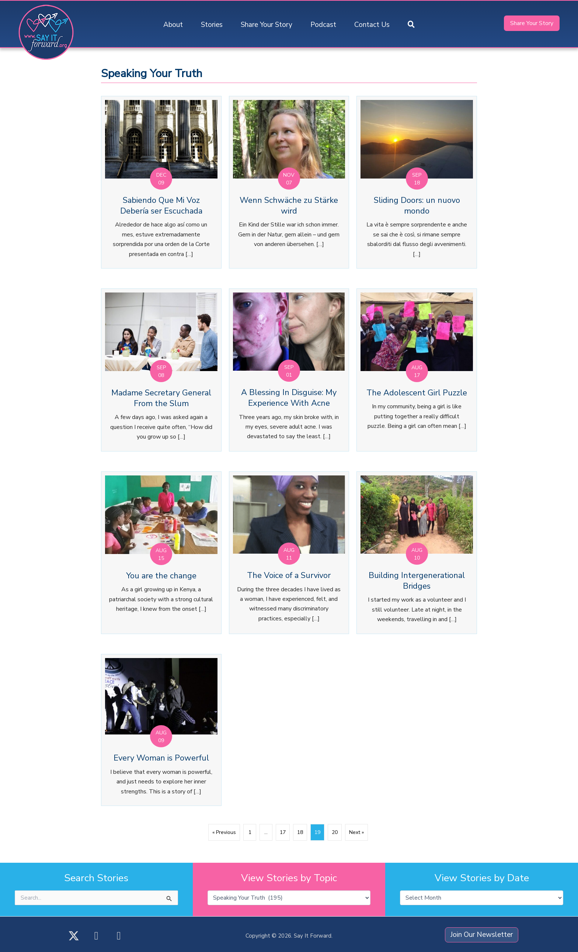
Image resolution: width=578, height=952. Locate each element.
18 (300, 832)
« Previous (224, 832)
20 (335, 832)
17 (283, 832)
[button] (411, 24)
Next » (356, 832)
